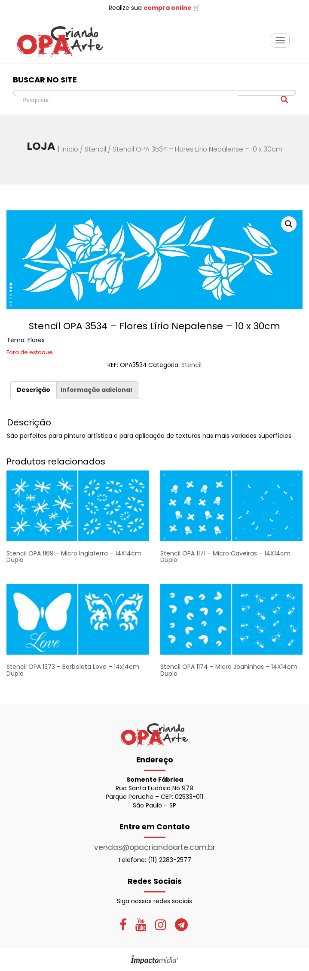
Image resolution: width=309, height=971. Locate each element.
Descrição (33, 389)
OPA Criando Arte (60, 41)
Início (69, 149)
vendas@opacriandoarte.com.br (154, 847)
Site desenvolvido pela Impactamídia (154, 959)
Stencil (95, 149)
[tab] (33, 390)
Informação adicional (96, 389)
